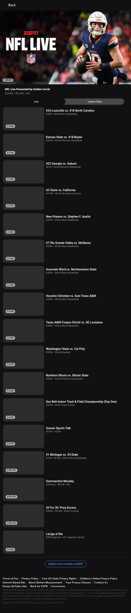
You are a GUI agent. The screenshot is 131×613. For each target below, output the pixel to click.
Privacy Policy (30, 578)
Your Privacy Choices (78, 582)
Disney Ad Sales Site (14, 586)
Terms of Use (10, 578)
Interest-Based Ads (13, 582)
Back (9, 5)
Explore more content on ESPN (65, 564)
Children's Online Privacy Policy (98, 578)
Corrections (58, 586)
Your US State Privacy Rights (59, 578)
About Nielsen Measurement (45, 582)
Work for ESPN (39, 586)
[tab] (36, 101)
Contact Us (101, 582)
